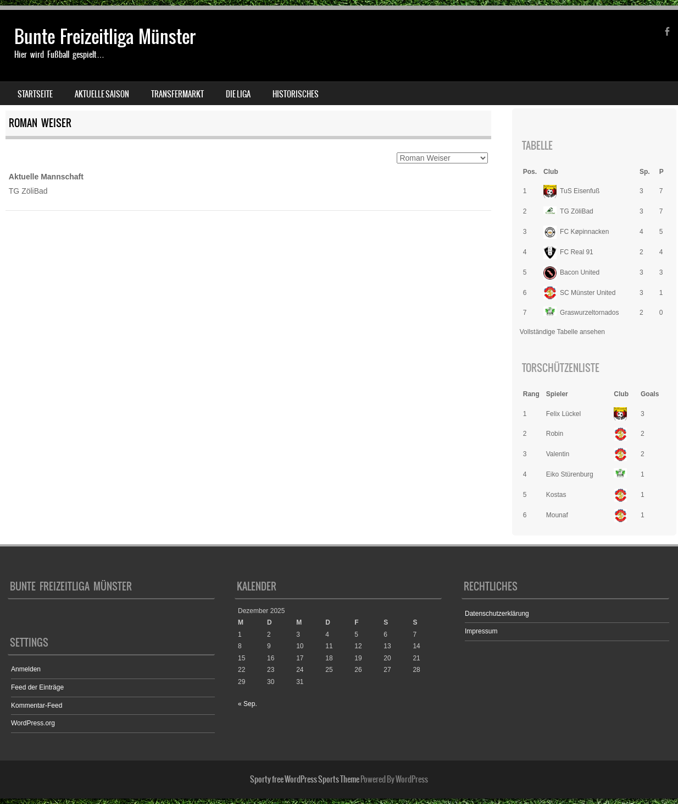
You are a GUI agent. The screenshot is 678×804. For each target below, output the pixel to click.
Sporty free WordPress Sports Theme (304, 779)
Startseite (35, 94)
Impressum (481, 631)
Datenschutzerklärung (497, 613)
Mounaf (557, 515)
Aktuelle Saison (102, 94)
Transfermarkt (177, 94)
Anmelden (26, 669)
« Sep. (247, 704)
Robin (554, 433)
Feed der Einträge (37, 687)
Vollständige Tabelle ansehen (562, 332)
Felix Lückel (563, 414)
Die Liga (238, 94)
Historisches (296, 94)
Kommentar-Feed (36, 705)
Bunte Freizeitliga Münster (105, 36)
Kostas (556, 495)
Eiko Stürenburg (569, 474)
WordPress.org (33, 723)
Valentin (557, 454)
